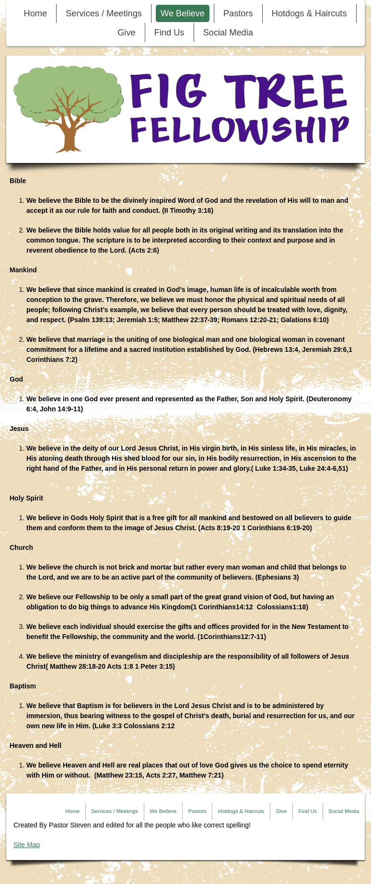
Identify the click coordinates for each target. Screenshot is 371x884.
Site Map (26, 845)
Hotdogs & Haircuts (309, 13)
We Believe (183, 13)
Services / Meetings (104, 13)
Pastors (238, 13)
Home (35, 13)
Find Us (169, 32)
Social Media (228, 32)
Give (126, 32)
